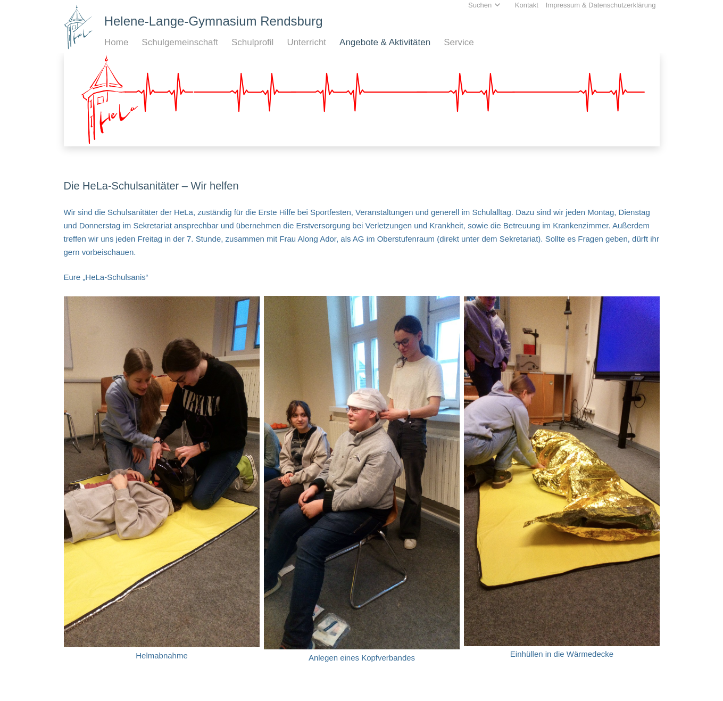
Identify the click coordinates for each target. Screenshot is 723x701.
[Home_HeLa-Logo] (78, 27)
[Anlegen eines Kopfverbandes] (362, 483)
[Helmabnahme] (162, 482)
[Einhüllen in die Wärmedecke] (562, 481)
